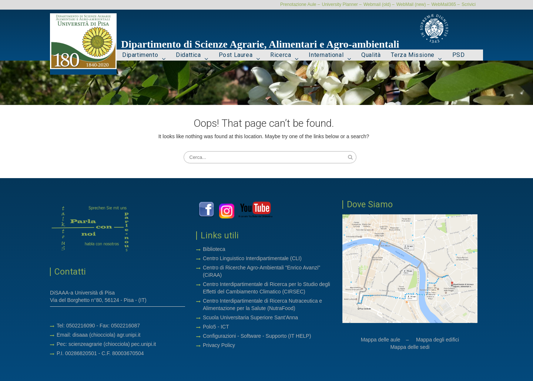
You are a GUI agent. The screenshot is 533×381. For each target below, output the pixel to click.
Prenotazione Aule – (300, 4)
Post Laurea (236, 54)
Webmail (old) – (379, 4)
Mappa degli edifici (437, 340)
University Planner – (341, 4)
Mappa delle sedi (409, 347)
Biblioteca (214, 249)
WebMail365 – (446, 4)
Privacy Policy (219, 345)
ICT (225, 327)
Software (251, 336)
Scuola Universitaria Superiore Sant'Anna (250, 317)
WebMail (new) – (413, 4)
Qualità (371, 54)
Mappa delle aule (380, 340)
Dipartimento (140, 54)
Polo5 (209, 327)
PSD (458, 54)
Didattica (188, 54)
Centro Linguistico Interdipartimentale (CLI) (252, 258)
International (326, 54)
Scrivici (469, 4)
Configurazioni (219, 336)
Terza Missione (412, 54)
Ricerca (280, 54)
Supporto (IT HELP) (288, 336)
